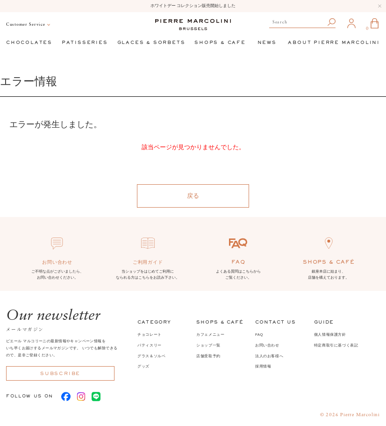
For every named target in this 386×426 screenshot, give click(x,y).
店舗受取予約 (208, 356)
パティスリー (149, 345)
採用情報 (263, 366)
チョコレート (149, 334)
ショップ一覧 (208, 345)
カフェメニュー (210, 334)
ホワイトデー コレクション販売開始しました (193, 5)
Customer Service (25, 24)
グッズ (143, 366)
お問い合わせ (267, 345)
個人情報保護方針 (330, 334)
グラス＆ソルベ (151, 356)
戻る (193, 195)
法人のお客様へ (269, 356)
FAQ (259, 334)
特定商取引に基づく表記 (336, 345)
